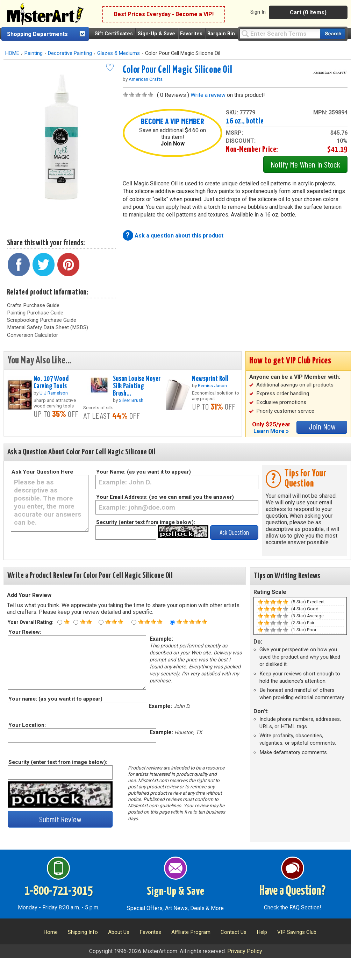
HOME (12, 53)
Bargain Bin (221, 34)
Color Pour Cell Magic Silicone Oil (177, 70)
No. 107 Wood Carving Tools (51, 382)
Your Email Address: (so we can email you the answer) (165, 497)
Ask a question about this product (179, 235)
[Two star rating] (76, 622)
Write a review (208, 95)
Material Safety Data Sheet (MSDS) (47, 327)
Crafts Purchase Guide (33, 305)
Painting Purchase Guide (35, 313)
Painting (33, 53)
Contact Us (233, 932)
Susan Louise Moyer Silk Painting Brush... (137, 386)
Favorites (191, 34)
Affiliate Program (190, 932)
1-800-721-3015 (58, 891)
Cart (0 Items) (308, 12)
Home (50, 932)
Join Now (172, 143)
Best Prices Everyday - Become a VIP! (164, 14)
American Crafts (146, 79)
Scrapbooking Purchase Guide (41, 320)
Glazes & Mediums (118, 53)
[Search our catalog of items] (332, 33)
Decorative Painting (70, 53)
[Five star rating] (172, 622)
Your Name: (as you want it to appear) (143, 472)
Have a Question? (292, 891)
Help (262, 932)
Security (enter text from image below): (145, 522)
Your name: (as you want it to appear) (55, 699)
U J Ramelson (54, 393)
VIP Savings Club (296, 932)
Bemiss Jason (212, 385)
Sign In (258, 12)
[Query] (279, 33)
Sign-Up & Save (156, 34)
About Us (118, 932)
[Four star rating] (134, 622)
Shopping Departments (37, 34)
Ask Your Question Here (42, 472)
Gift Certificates (113, 34)
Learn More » (271, 431)
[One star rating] (60, 622)
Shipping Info (83, 932)
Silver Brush (131, 400)
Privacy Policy (244, 951)
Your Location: (27, 725)
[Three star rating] (101, 622)
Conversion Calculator (32, 335)
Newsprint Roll (210, 378)
